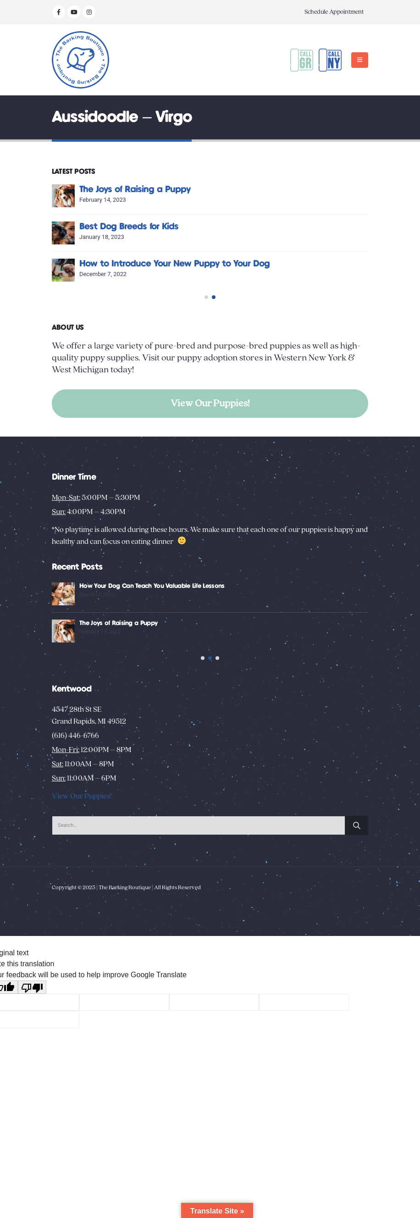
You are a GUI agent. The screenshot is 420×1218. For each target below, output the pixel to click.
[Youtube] (73, 12)
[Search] (356, 852)
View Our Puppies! (210, 403)
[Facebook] (58, 12)
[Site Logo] (80, 60)
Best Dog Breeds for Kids (263, 226)
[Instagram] (89, 12)
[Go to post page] (197, 195)
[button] (359, 60)
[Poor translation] (32, 1014)
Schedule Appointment (334, 12)
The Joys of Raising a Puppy (269, 189)
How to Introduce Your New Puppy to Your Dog (309, 264)
